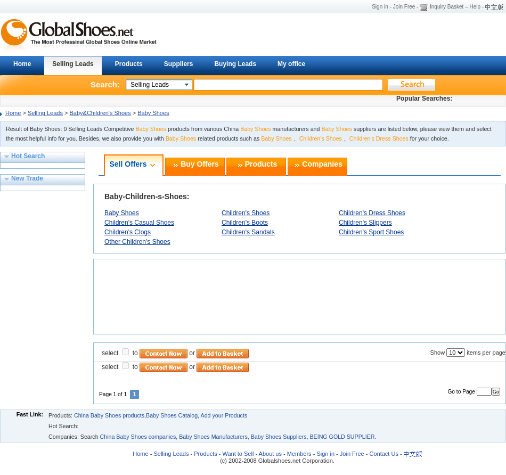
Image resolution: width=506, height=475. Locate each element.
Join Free (404, 7)
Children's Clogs (127, 232)
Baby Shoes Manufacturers (213, 436)
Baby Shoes (153, 113)
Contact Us (383, 454)
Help (475, 7)
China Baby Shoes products (109, 415)
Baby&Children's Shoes (100, 113)
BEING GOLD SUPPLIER (341, 436)
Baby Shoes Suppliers (279, 436)
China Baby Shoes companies (138, 436)
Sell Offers (127, 164)
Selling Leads (72, 64)
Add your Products (224, 415)
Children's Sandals (248, 232)
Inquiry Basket (446, 7)
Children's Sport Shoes (371, 232)
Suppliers (178, 64)
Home (22, 64)
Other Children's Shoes (137, 241)
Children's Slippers (365, 222)
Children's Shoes (246, 213)
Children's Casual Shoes (139, 222)
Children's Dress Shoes (372, 213)
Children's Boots (245, 222)
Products (129, 64)
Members (299, 454)
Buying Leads (235, 64)
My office (291, 64)
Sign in (380, 7)
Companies (322, 164)
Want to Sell (238, 454)
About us (270, 454)
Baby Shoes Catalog (172, 415)
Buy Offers (200, 164)
